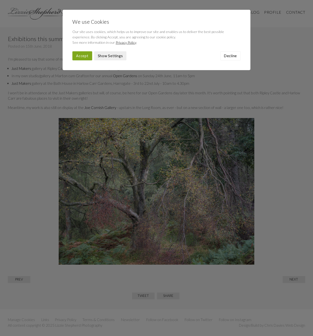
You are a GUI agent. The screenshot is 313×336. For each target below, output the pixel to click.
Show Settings (110, 56)
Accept (82, 56)
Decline (230, 56)
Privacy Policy (126, 42)
